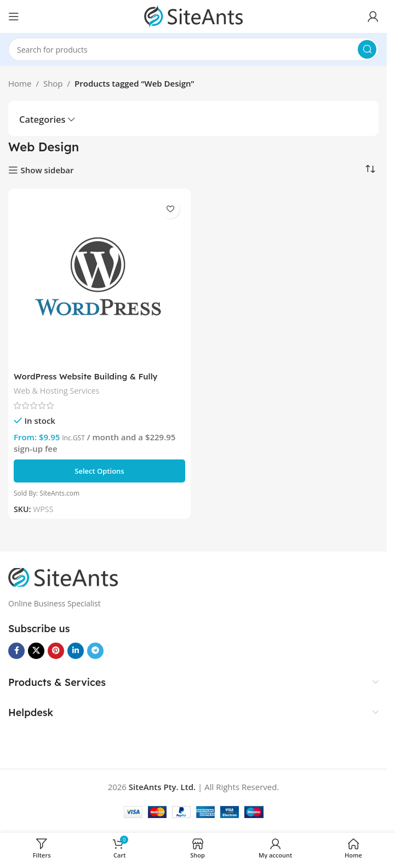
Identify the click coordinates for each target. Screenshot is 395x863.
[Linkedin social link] (75, 651)
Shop (53, 83)
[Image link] (63, 576)
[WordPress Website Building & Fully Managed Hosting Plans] (99, 280)
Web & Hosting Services (56, 390)
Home (19, 83)
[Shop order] (370, 169)
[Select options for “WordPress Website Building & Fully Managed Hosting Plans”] (99, 470)
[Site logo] (193, 15)
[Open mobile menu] (14, 16)
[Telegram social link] (95, 651)
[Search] (193, 49)
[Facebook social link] (16, 651)
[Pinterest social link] (56, 651)
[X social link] (36, 651)
